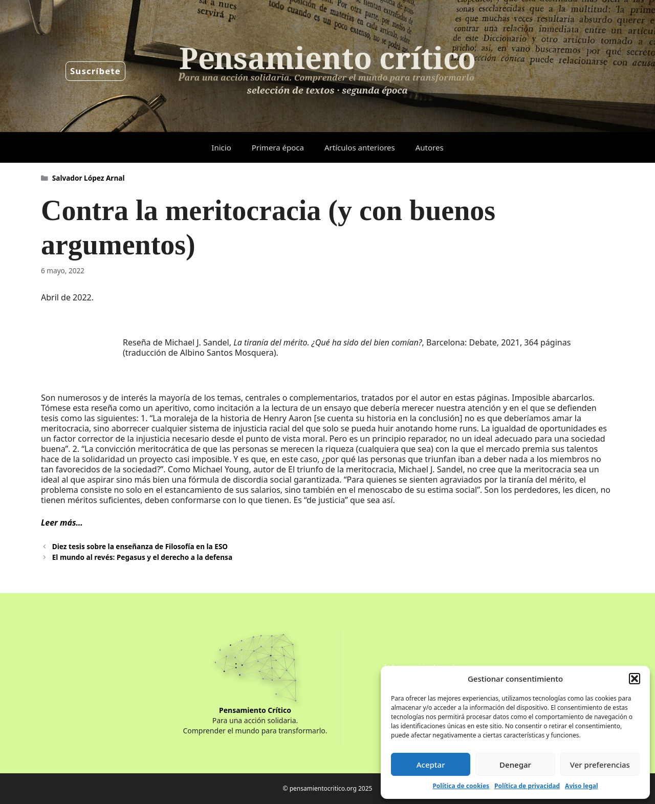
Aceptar (431, 764)
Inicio (221, 147)
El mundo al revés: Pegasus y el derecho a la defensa (142, 557)
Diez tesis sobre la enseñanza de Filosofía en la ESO (140, 546)
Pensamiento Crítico (255, 710)
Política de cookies (460, 785)
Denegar (515, 764)
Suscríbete (95, 71)
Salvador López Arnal (88, 178)
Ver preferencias (600, 764)
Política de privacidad (527, 785)
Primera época (278, 147)
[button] (634, 678)
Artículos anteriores (359, 147)
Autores (430, 147)
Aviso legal (581, 785)
